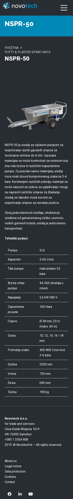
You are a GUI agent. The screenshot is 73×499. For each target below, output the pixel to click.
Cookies (10, 477)
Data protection (15, 471)
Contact (10, 482)
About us (11, 461)
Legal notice (13, 466)
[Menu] (64, 8)
